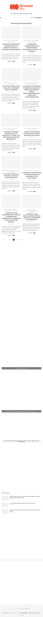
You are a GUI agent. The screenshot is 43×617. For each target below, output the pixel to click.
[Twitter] (32, 17)
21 (18, 239)
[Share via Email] (14, 61)
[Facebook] (31, 17)
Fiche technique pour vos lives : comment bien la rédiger (11, 88)
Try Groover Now (23, 613)
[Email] (39, 17)
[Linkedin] (35, 17)
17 (9, 239)
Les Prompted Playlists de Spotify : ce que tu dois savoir (22, 503)
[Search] (42, 17)
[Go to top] (21, 615)
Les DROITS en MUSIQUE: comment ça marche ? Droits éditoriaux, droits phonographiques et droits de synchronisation (32, 91)
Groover (5, 613)
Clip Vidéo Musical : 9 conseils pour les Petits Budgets (11, 175)
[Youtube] (37, 17)
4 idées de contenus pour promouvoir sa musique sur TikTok (31, 133)
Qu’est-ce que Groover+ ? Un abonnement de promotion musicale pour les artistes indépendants (25, 497)
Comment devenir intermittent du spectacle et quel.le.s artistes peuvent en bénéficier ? (11, 135)
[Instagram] (34, 17)
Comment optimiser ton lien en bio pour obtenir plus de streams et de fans (25, 510)
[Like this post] (8, 61)
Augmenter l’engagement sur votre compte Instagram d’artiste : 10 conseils (32, 47)
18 (11, 239)
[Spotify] (40, 17)
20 (15, 239)
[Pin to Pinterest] (12, 61)
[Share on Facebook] (9, 61)
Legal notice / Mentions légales (34, 613)
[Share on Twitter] (11, 61)
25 (22, 239)
